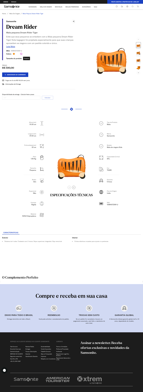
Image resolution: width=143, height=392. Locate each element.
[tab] (10, 232)
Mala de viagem (14, 14)
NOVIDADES (33, 7)
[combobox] (127, 382)
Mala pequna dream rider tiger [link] (33, 14)
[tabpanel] (71, 252)
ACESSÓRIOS (86, 7)
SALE (95, 7)
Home (4, 14)
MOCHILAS (58, 7)
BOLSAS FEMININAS (72, 7)
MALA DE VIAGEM (46, 7)
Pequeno (26, 57)
